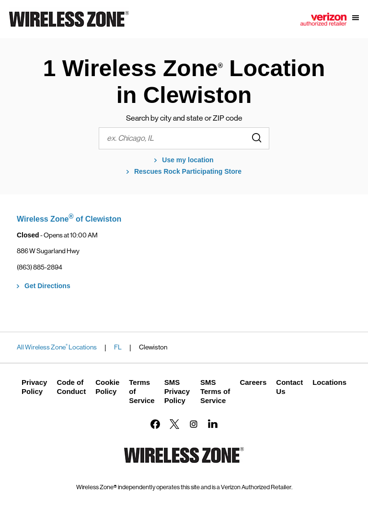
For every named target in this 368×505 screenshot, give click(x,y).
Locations (329, 382)
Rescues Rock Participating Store (188, 171)
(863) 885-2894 (39, 267)
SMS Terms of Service (215, 391)
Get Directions (47, 286)
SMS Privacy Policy (177, 391)
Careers (253, 382)
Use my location (187, 160)
